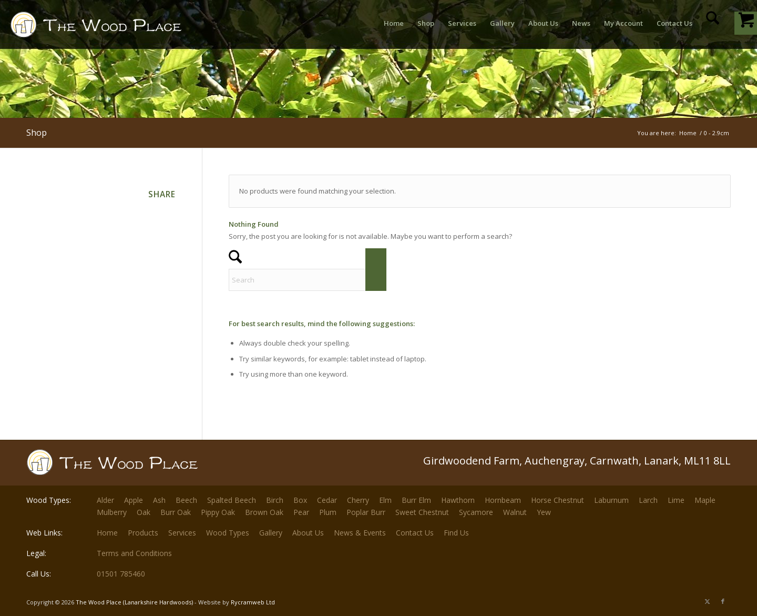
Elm (385, 500)
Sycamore (476, 512)
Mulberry (112, 512)
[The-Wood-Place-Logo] (115, 28)
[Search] (712, 23)
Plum (327, 512)
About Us (308, 533)
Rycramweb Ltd (253, 602)
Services (182, 533)
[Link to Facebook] (723, 601)
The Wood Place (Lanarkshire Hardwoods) (134, 602)
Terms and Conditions (134, 553)
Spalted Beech (231, 500)
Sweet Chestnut (422, 512)
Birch (274, 500)
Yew (544, 512)
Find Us (456, 533)
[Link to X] (707, 601)
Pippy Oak (218, 512)
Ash (159, 500)
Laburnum (611, 500)
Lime (676, 500)
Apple (133, 500)
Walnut (515, 512)
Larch (648, 500)
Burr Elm (416, 500)
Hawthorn (458, 500)
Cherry (358, 500)
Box (300, 500)
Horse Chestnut (557, 500)
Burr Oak (175, 512)
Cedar (327, 500)
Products (143, 533)
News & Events (360, 533)
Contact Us (415, 533)
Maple (704, 500)
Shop (36, 132)
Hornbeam (503, 500)
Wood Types (227, 533)
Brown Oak (264, 512)
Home (107, 533)
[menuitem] (394, 23)
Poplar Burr (365, 512)
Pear (301, 512)
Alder (105, 500)
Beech (186, 500)
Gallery (270, 533)
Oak (143, 512)
